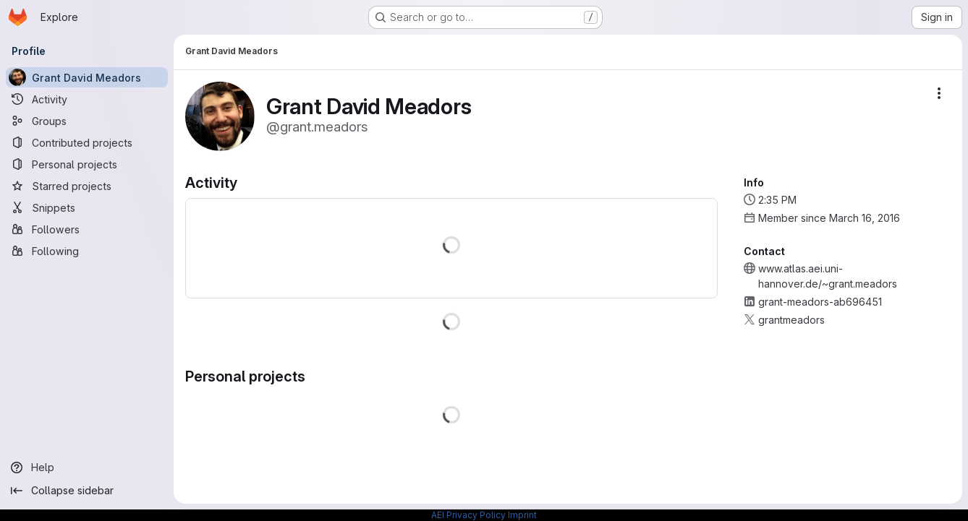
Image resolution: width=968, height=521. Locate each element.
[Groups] (87, 121)
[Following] (87, 251)
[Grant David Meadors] (87, 77)
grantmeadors (791, 320)
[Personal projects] (87, 164)
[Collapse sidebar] (87, 491)
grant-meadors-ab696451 (820, 302)
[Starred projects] (87, 186)
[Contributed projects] (87, 142)
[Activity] (87, 99)
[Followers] (87, 229)
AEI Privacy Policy (468, 514)
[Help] (87, 467)
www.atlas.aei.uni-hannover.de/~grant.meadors (827, 276)
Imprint (522, 514)
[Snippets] (87, 207)
